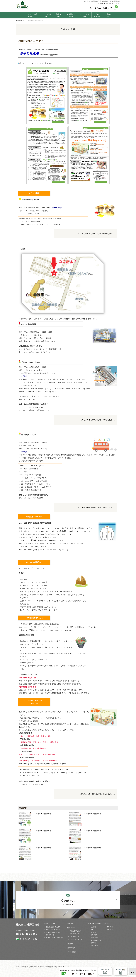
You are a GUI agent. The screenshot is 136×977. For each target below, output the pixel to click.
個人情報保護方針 (96, 940)
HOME (101, 3)
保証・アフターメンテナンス (54, 937)
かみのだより (94, 945)
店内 (97, 15)
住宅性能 (70, 944)
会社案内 (108, 3)
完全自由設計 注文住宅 (53, 927)
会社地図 (93, 932)
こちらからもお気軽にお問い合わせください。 (98, 234)
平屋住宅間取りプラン (76, 931)
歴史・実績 (94, 935)
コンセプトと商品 (50, 924)
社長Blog (108, 15)
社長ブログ (110, 929)
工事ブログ (110, 927)
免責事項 (93, 943)
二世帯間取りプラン (75, 936)
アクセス (116, 3)
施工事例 (59, 15)
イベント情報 (47, 15)
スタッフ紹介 (84, 15)
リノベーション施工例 (74, 940)
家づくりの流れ (50, 935)
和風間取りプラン (75, 933)
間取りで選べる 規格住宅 (53, 929)
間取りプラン (71, 928)
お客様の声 (71, 15)
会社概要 (93, 927)
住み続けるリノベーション (54, 932)
